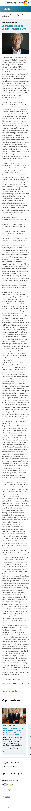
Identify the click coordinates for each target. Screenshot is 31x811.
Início (3, 15)
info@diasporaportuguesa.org (11, 766)
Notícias (7, 15)
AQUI (18, 679)
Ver (4, 752)
